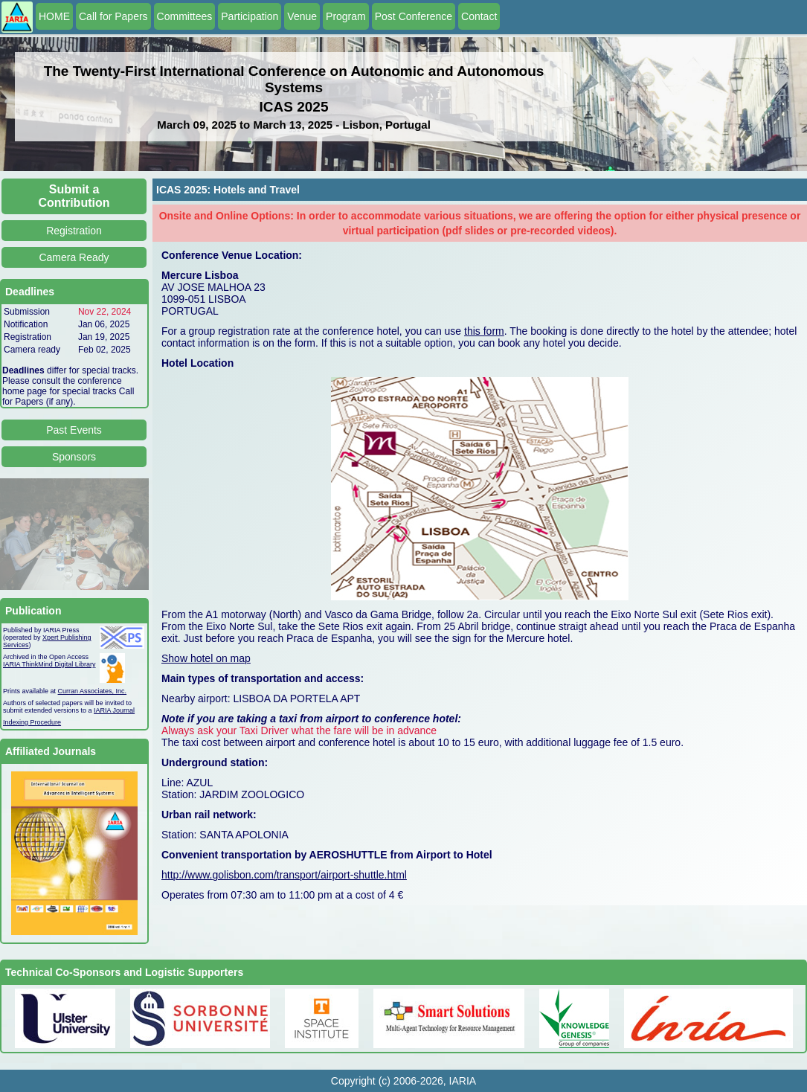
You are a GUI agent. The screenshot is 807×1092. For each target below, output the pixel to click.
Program (346, 16)
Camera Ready (74, 257)
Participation (249, 16)
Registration (74, 231)
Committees (185, 16)
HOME (54, 16)
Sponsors (74, 457)
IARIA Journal (114, 710)
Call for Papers (113, 16)
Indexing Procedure (32, 722)
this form (484, 331)
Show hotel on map (206, 658)
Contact (479, 16)
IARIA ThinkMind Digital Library (49, 664)
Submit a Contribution (74, 196)
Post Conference (413, 16)
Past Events (74, 430)
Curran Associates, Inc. (92, 691)
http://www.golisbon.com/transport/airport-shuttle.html (284, 875)
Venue (302, 16)
